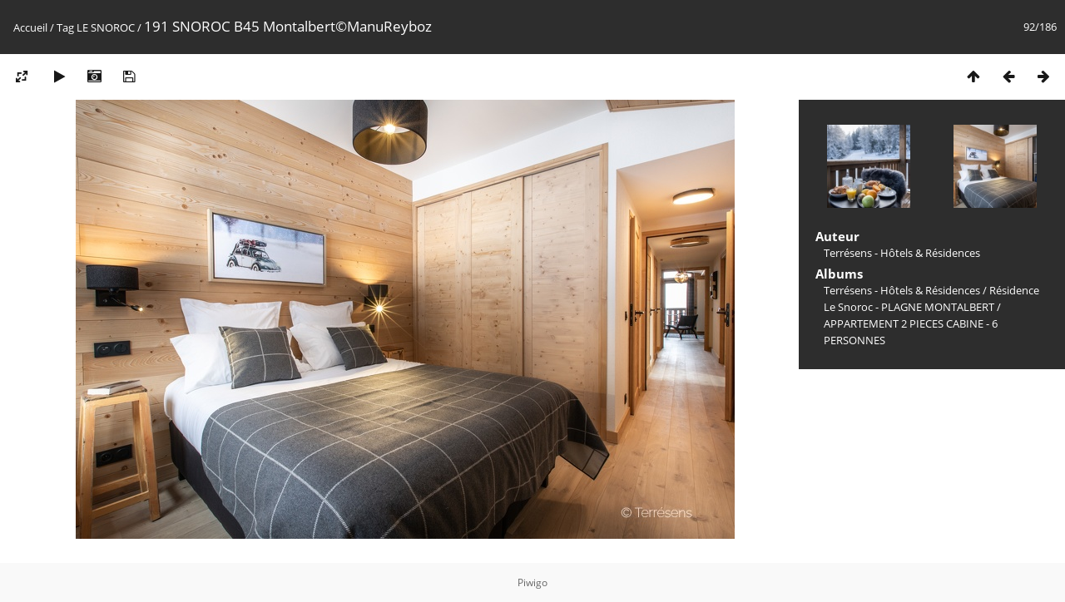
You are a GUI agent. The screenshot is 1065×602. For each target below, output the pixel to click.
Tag (65, 27)
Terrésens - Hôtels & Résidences (902, 290)
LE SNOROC (106, 27)
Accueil (30, 27)
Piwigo (532, 582)
